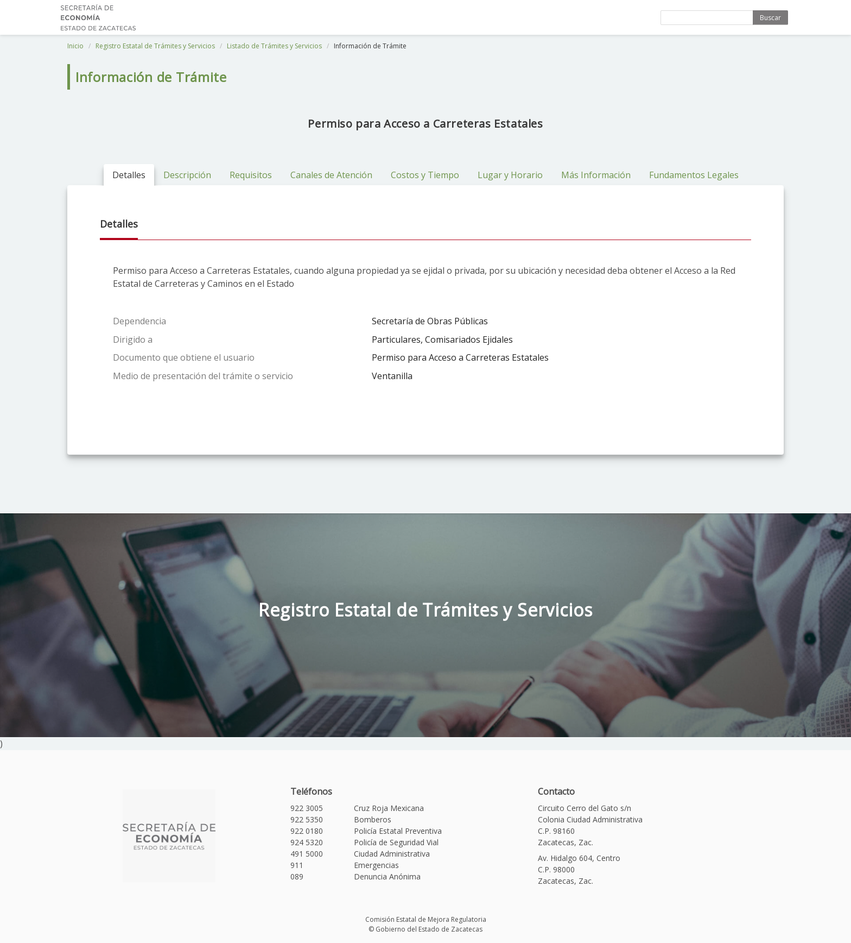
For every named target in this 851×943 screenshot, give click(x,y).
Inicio (75, 46)
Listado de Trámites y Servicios (274, 46)
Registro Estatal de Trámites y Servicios (155, 46)
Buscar (770, 17)
